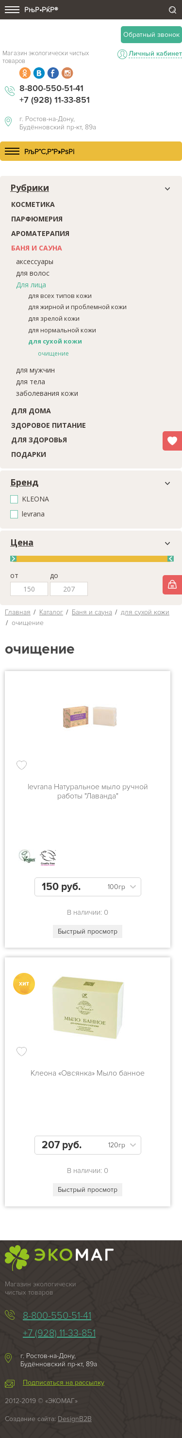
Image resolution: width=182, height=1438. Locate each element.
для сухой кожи (55, 341)
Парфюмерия (37, 218)
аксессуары (34, 261)
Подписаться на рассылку (63, 1383)
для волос (33, 273)
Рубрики (29, 188)
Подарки (28, 454)
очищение (53, 353)
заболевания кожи (47, 393)
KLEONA (35, 499)
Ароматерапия (40, 233)
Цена (21, 542)
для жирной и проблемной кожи (77, 306)
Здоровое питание (48, 425)
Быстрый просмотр (87, 931)
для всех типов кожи (60, 295)
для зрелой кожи (54, 318)
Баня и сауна (36, 247)
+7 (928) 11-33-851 (54, 99)
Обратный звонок (151, 35)
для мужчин (35, 370)
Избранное (172, 441)
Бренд (24, 482)
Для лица (31, 284)
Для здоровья (39, 439)
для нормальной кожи (62, 330)
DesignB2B (75, 1419)
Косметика (33, 204)
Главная (18, 612)
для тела (30, 381)
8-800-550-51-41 (51, 88)
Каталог (51, 612)
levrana (33, 514)
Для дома (31, 410)
